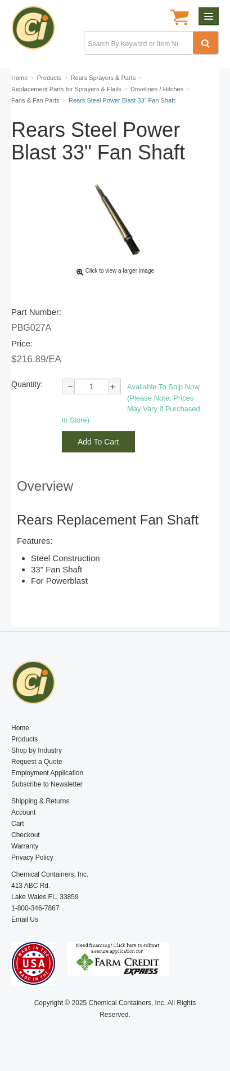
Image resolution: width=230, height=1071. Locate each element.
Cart (17, 824)
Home (20, 728)
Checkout (25, 835)
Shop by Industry (36, 750)
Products (24, 739)
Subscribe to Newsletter (47, 784)
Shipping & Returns (40, 801)
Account (23, 812)
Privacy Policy (32, 857)
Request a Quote (36, 762)
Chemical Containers (38, 31)
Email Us (24, 919)
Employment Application (47, 773)
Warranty (24, 846)
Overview (45, 486)
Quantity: (27, 384)
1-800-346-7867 (35, 908)
